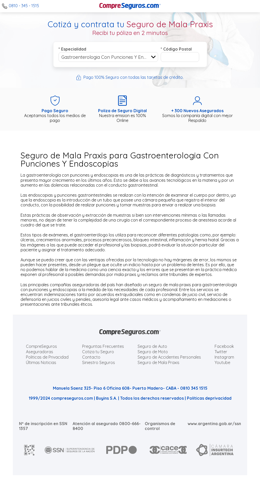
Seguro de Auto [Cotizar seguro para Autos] (152, 346)
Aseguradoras (39, 352)
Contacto (91, 357)
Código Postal (176, 49)
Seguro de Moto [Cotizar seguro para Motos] (153, 352)
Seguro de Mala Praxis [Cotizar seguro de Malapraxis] (158, 362)
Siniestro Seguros (98, 362)
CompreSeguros (41, 346)
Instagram (224, 357)
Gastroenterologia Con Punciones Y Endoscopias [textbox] (109, 57)
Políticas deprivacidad (209, 398)
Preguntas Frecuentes (103, 346)
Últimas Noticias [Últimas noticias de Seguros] (41, 362)
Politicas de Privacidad (47, 357)
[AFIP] (29, 450)
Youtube (222, 362)
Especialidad (72, 49)
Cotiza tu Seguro (98, 352)
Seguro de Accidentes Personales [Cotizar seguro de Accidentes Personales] (169, 357)
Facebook (224, 346)
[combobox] (108, 57)
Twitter (221, 352)
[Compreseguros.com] (130, 6)
